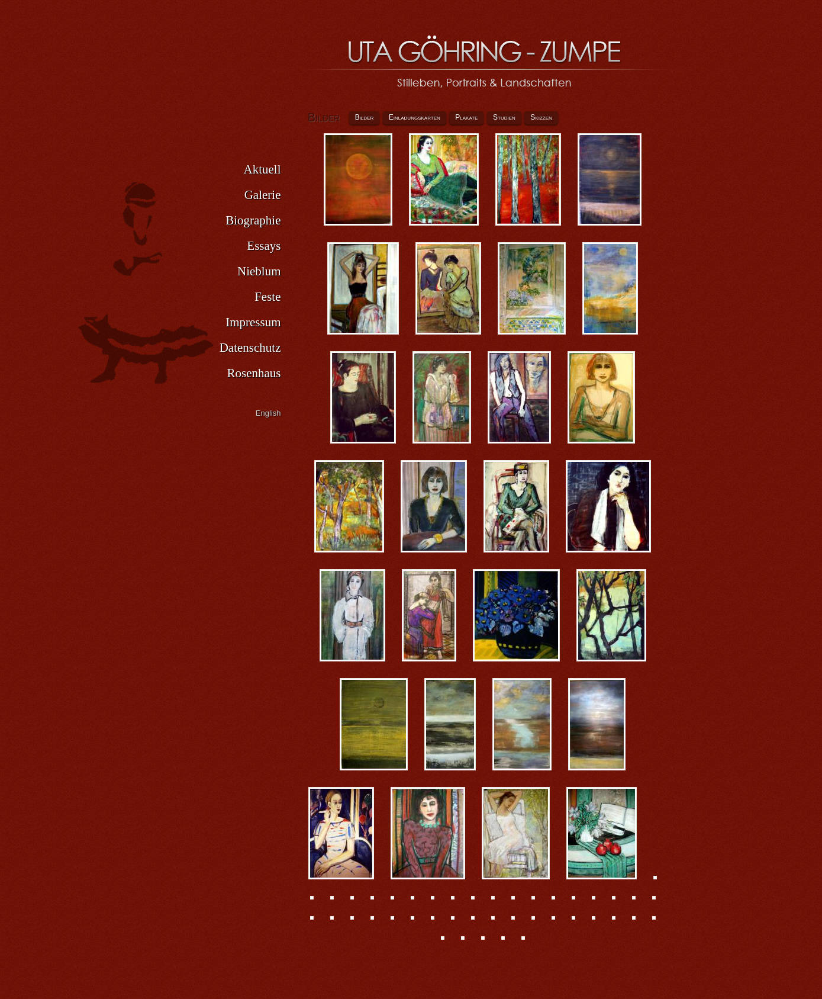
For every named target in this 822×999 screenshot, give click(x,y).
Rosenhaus (254, 373)
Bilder (364, 117)
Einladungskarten (414, 117)
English (268, 413)
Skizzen (541, 117)
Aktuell (262, 169)
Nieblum (259, 271)
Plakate (466, 117)
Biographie (253, 220)
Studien (504, 117)
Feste (267, 297)
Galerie (262, 195)
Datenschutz (250, 348)
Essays (264, 246)
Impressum (253, 322)
